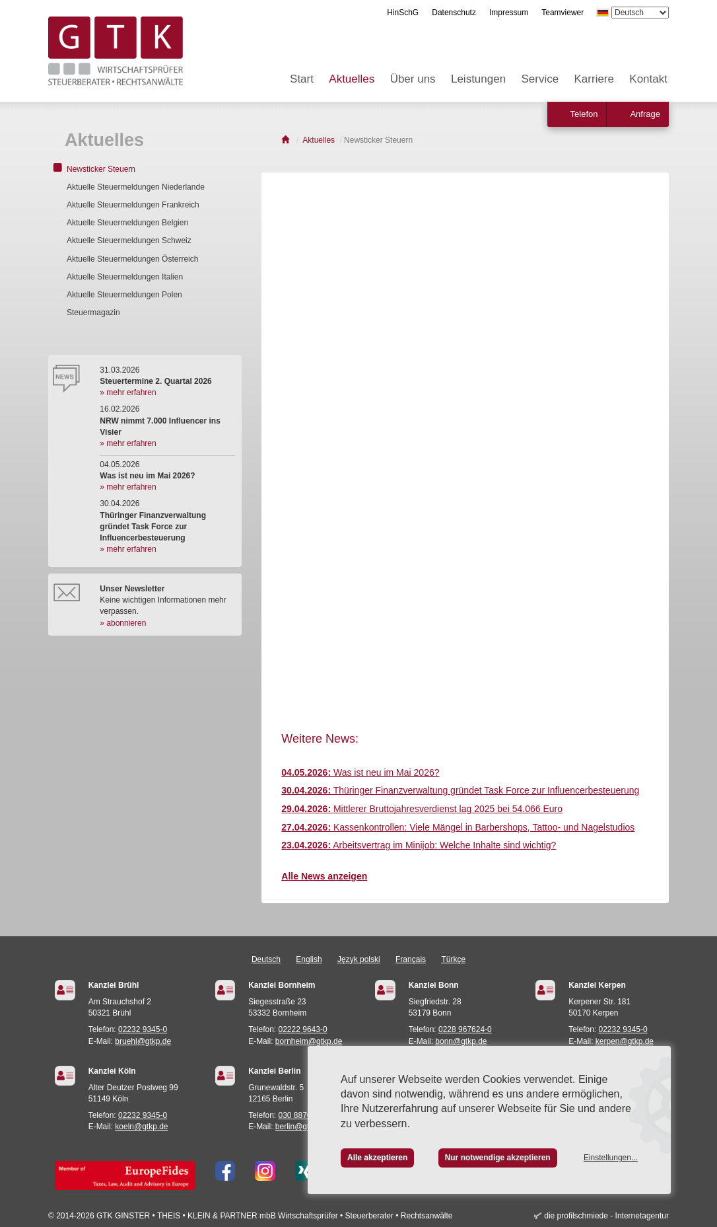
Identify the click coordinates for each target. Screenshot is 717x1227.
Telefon (584, 114)
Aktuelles (351, 79)
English (309, 959)
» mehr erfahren (128, 392)
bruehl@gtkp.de (143, 1041)
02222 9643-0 (303, 1029)
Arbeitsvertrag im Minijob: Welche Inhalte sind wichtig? (418, 845)
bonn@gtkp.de (461, 1041)
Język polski (358, 959)
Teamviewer (562, 12)
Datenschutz (454, 12)
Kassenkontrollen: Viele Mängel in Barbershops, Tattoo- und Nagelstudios (457, 827)
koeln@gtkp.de (141, 1126)
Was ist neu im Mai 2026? (360, 772)
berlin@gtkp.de (302, 1126)
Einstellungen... (611, 1157)
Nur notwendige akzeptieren (498, 1157)
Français (410, 959)
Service (540, 79)
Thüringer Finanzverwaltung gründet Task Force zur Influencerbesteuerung (460, 790)
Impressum (508, 12)
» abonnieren (123, 623)
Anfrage (645, 114)
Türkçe (453, 959)
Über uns (413, 79)
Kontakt (648, 79)
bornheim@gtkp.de (309, 1041)
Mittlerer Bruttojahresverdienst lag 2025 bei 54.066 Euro (422, 808)
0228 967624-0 (465, 1029)
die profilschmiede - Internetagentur (606, 1215)
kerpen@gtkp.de (625, 1041)
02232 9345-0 (142, 1029)
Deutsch (266, 959)
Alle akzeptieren (377, 1157)
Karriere (594, 79)
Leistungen (478, 79)
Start (302, 79)
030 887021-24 (305, 1115)
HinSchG (403, 12)
